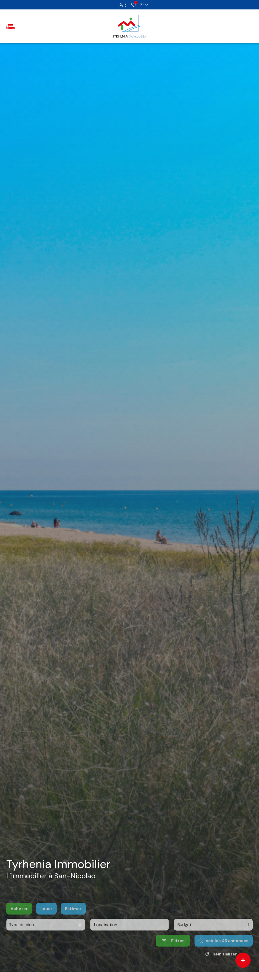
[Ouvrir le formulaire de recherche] (173, 953)
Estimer (73, 921)
